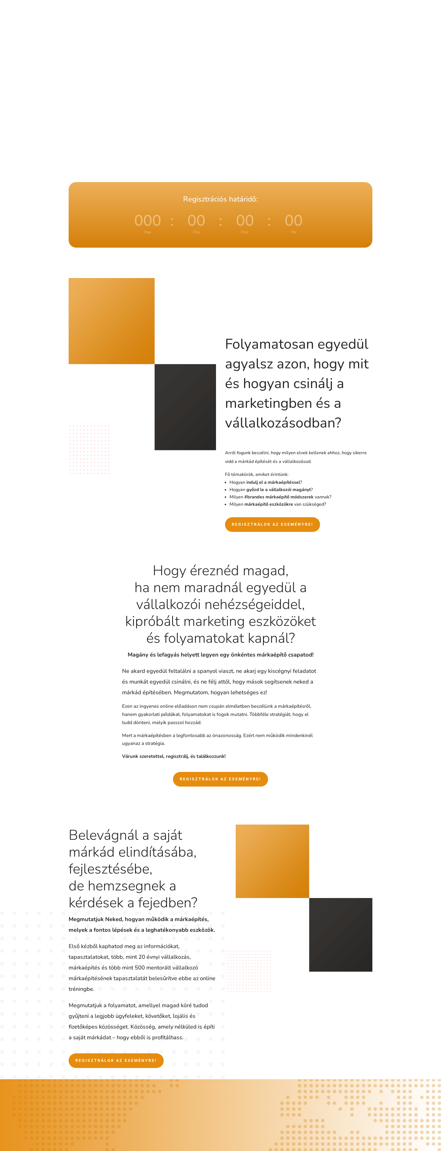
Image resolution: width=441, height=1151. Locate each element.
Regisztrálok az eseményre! (272, 524)
